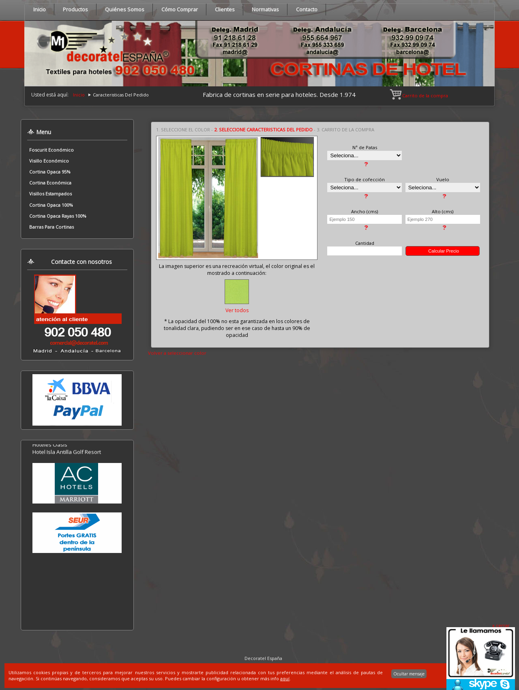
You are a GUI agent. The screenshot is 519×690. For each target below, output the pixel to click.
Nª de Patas (364, 147)
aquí (285, 678)
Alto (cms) (442, 211)
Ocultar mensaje (409, 674)
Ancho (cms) (364, 211)
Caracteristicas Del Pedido (121, 95)
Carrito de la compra (419, 95)
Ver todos (237, 310)
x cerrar (501, 625)
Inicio (79, 95)
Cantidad (364, 243)
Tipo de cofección (364, 179)
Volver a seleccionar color (177, 353)
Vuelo (442, 179)
